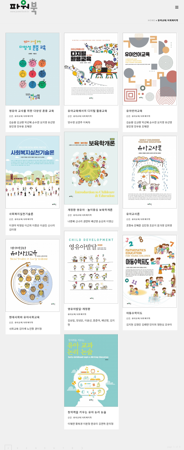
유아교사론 (133, 214)
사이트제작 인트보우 (170, 444)
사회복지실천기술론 (21, 214)
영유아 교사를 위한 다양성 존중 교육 (31, 111)
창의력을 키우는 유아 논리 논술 (87, 412)
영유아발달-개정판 (79, 309)
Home (151, 20)
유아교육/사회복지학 (24, 116)
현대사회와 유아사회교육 (24, 317)
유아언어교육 (134, 111)
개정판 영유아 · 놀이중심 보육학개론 (90, 210)
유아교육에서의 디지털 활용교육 (87, 111)
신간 (11, 116)
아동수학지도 (134, 313)
